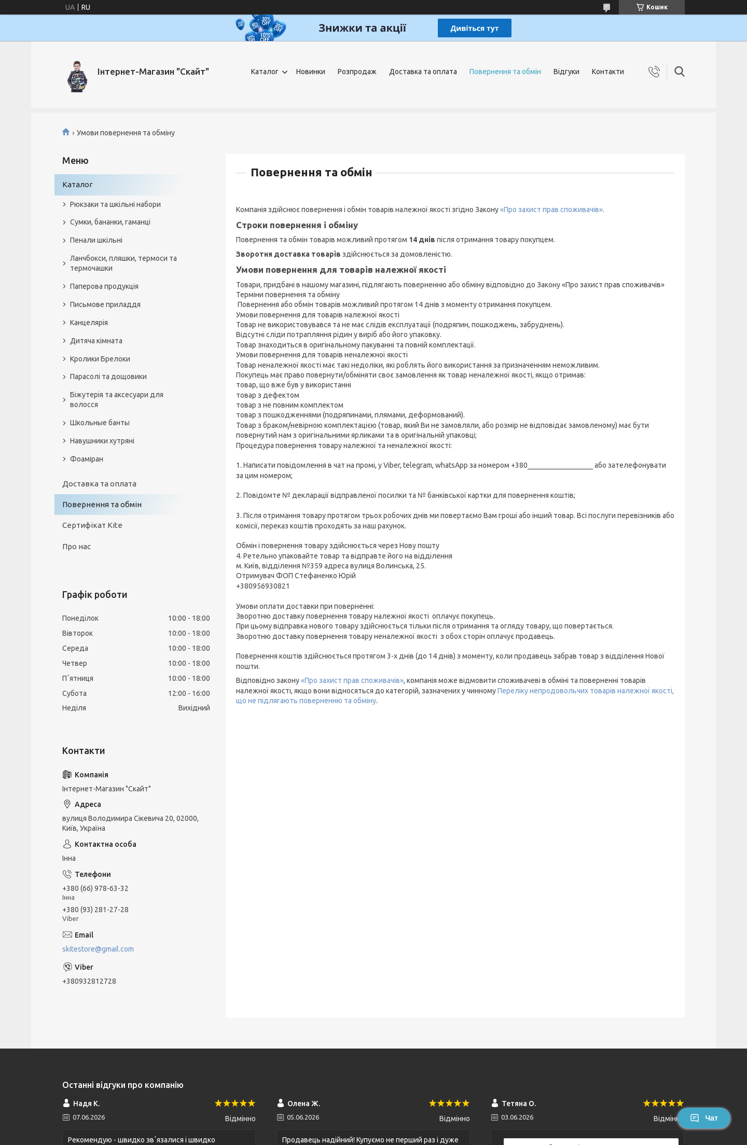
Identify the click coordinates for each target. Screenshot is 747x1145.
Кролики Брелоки (100, 359)
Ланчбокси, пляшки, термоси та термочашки (123, 263)
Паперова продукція (104, 286)
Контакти (608, 71)
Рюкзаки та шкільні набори (115, 204)
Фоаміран (86, 459)
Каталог (265, 71)
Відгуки (566, 71)
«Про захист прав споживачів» (551, 209)
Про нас (76, 546)
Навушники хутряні (102, 441)
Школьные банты (100, 422)
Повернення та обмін (505, 71)
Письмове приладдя (105, 304)
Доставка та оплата (423, 71)
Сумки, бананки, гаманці (110, 222)
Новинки (310, 71)
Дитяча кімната (96, 341)
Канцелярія (89, 322)
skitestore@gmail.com (98, 949)
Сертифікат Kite (92, 525)
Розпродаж (357, 71)
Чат (704, 1118)
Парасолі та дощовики (108, 376)
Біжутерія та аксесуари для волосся (116, 399)
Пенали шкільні (96, 240)
